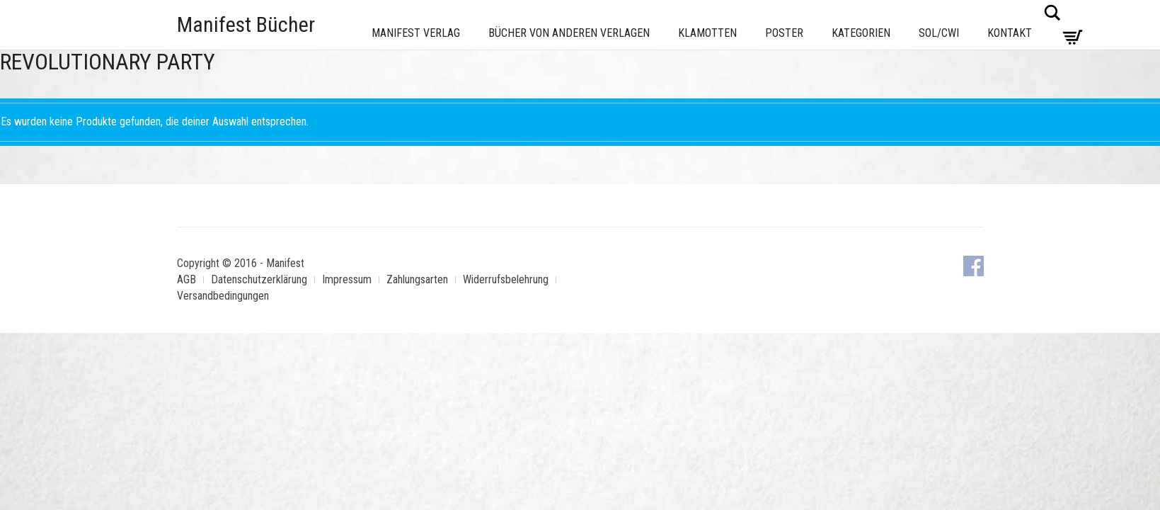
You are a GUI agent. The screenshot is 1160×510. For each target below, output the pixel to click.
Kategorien (861, 33)
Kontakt (1009, 33)
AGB (186, 279)
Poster (784, 33)
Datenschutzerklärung (259, 279)
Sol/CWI (939, 33)
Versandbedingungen (223, 295)
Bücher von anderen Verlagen (569, 33)
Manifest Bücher (246, 24)
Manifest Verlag (416, 33)
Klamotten (707, 33)
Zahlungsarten (417, 279)
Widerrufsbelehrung (506, 279)
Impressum (347, 279)
